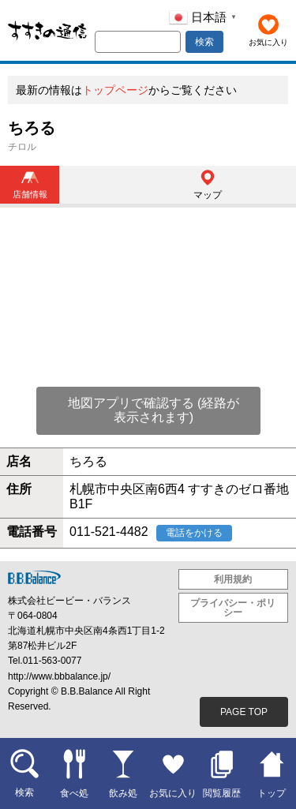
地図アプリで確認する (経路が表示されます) (154, 410)
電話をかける (194, 532)
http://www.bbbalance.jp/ (59, 676)
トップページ (115, 90)
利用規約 (233, 579)
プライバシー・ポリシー (232, 607)
